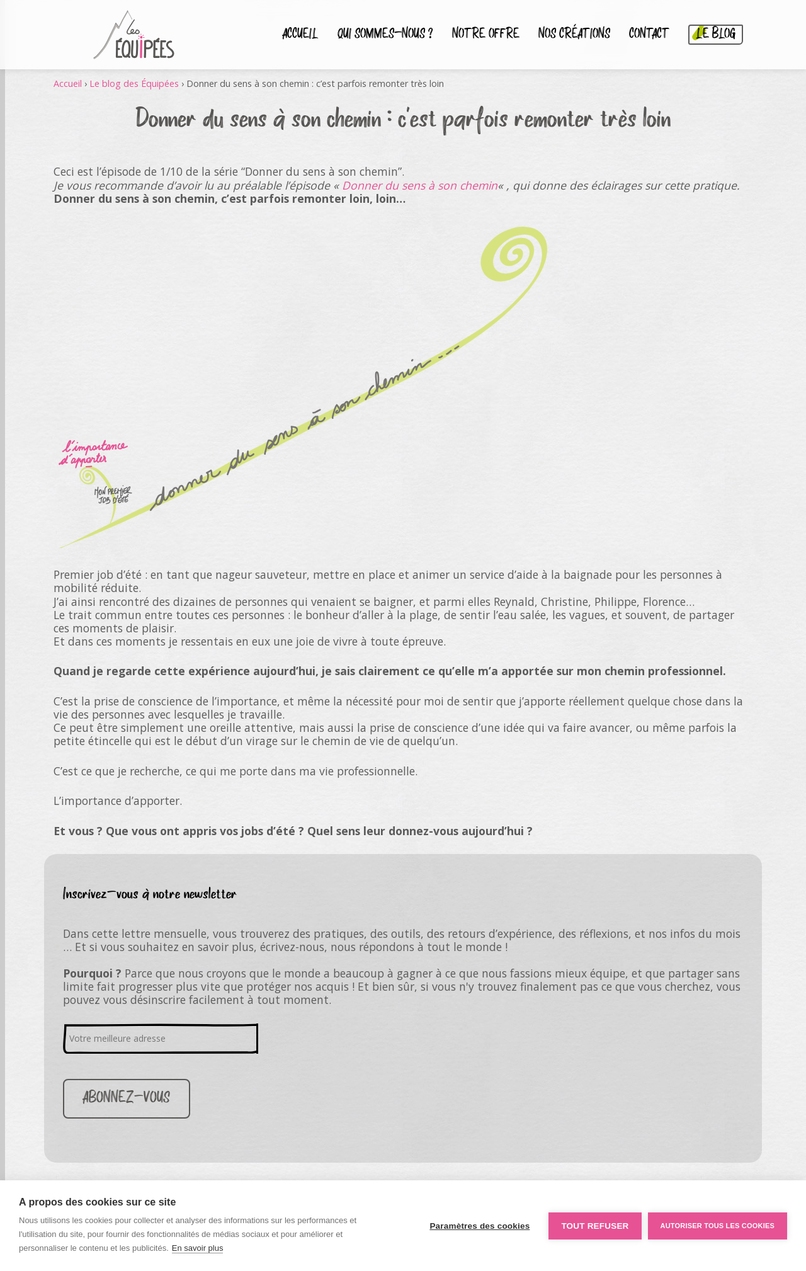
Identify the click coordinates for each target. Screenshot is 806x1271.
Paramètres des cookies (479, 1226)
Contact (649, 34)
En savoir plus (198, 1248)
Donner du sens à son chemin (419, 185)
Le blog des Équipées (134, 83)
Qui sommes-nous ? (385, 34)
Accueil (301, 34)
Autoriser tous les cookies (718, 1225)
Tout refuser (594, 1226)
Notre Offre (485, 34)
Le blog (715, 34)
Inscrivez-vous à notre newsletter (150, 894)
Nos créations (574, 34)
